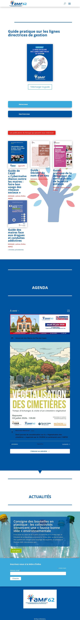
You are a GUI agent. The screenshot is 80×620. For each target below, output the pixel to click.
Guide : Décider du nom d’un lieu (40, 172)
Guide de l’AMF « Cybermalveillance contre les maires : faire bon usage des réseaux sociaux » (17, 181)
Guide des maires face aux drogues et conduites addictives (16, 235)
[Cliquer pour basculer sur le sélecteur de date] (14, 311)
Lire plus (16, 551)
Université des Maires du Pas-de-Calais (30, 338)
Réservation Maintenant (22, 430)
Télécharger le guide (40, 86)
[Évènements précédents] (14, 444)
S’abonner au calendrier (39, 451)
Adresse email (15, 570)
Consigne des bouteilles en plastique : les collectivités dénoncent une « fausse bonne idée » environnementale (37, 526)
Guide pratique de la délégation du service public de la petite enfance (62, 177)
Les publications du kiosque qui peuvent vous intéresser (32, 133)
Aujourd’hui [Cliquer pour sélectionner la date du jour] (40, 444)
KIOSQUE (11, 196)
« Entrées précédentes (16, 250)
